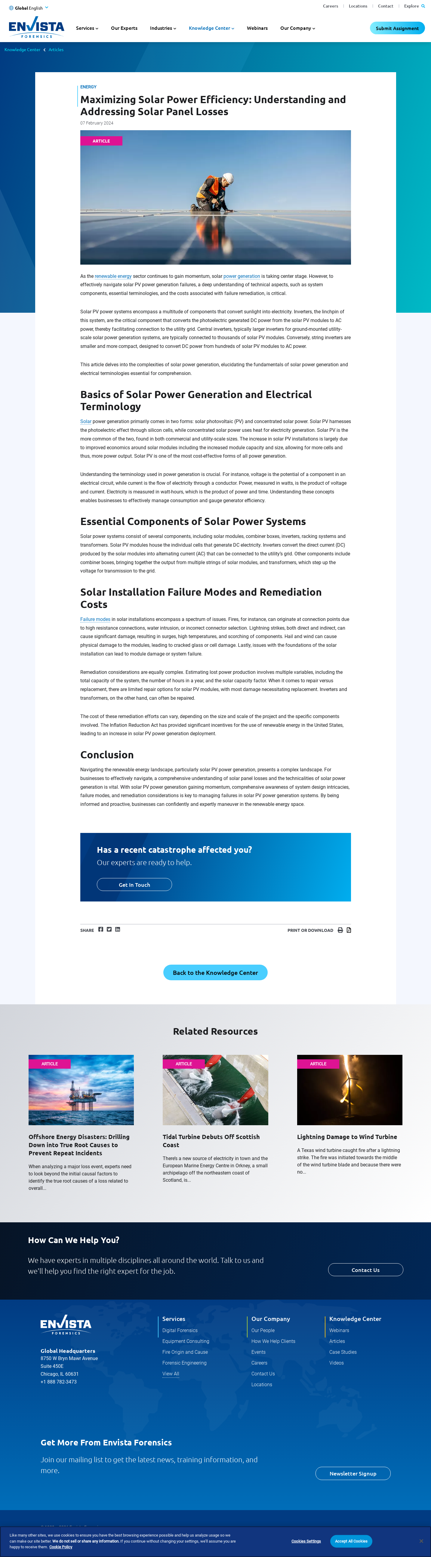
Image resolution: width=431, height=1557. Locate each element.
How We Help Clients (273, 1341)
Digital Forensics (180, 1330)
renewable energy (113, 276)
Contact (385, 6)
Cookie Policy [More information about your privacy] (60, 1547)
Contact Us (366, 1269)
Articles (56, 49)
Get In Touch (134, 884)
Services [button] (85, 27)
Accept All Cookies (351, 1541)
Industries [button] (161, 27)
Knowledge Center (22, 49)
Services (173, 1318)
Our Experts (124, 27)
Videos (336, 1363)
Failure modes (95, 619)
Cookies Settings (306, 1541)
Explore (414, 6)
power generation (241, 276)
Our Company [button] (295, 27)
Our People (263, 1330)
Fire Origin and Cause (185, 1352)
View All (170, 1374)
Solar (85, 421)
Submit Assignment (397, 28)
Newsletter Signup (353, 1473)
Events (258, 1352)
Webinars (257, 27)
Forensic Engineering (184, 1363)
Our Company (270, 1318)
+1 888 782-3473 (59, 1382)
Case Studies (343, 1352)
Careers (330, 6)
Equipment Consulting (185, 1341)
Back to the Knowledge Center (215, 972)
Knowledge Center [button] (209, 27)
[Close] (421, 1541)
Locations (358, 6)
